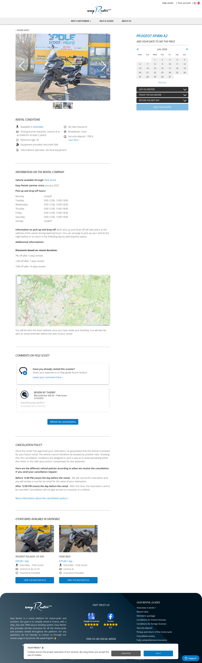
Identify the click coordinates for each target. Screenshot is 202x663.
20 (140, 72)
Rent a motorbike (80, 21)
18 (177, 68)
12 (185, 64)
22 (155, 72)
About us (126, 21)
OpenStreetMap (96, 325)
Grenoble (38, 126)
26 (185, 72)
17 (170, 68)
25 (177, 72)
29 (155, 76)
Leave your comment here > (48, 377)
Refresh (162, 82)
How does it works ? (146, 607)
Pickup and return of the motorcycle (154, 632)
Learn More (73, 140)
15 (155, 68)
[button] (19, 278)
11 (177, 64)
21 (147, 72)
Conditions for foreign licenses (151, 623)
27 (140, 76)
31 (170, 76)
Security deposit (144, 628)
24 (170, 72)
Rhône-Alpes (23, 30)
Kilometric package (146, 615)
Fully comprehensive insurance (152, 640)
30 (162, 76)
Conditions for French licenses (151, 619)
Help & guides (106, 21)
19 (185, 68)
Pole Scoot (50, 180)
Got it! (158, 653)
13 (140, 68)
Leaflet (86, 325)
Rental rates (142, 611)
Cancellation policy (146, 636)
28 (147, 76)
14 (147, 68)
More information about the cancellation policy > (42, 498)
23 (162, 72)
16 (162, 68)
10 (170, 64)
